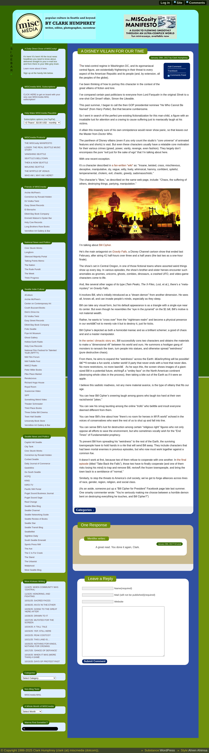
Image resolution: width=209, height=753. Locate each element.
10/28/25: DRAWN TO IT (36, 616)
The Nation (29, 265)
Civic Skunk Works (33, 248)
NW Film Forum (31, 357)
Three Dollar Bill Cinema (36, 412)
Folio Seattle (30, 329)
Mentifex (92, 538)
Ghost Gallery (30, 337)
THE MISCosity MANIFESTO (38, 143)
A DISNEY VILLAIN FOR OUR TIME (112, 51)
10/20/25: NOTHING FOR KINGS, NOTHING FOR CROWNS (40, 645)
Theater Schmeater (33, 404)
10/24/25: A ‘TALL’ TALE (35, 627)
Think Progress (31, 278)
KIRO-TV (28, 485)
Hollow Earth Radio (33, 342)
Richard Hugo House (34, 382)
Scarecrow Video (32, 391)
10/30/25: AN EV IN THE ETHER (40, 605)
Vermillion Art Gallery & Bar (37, 231)
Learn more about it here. (35, 68)
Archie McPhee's (32, 192)
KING (27, 480)
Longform (28, 252)
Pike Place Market (33, 374)
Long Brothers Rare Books (36, 226)
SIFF (26, 395)
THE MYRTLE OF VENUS (36, 171)
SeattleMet (29, 531)
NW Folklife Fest (32, 361)
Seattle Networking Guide (36, 514)
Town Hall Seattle (32, 416)
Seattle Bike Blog (32, 506)
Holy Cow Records (33, 222)
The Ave (28, 548)
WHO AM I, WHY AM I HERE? (38, 175)
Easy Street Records (34, 205)
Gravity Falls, (120, 251)
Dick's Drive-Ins (31, 312)
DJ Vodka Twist (31, 201)
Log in (165, 2)
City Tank (28, 446)
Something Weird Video (35, 399)
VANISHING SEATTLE (35, 154)
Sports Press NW (32, 544)
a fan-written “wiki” (122, 165)
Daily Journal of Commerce (37, 463)
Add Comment (174, 66)
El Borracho (30, 209)
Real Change (30, 502)
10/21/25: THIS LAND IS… (37, 639)
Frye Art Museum (32, 333)
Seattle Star (30, 523)
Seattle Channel (32, 510)
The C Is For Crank (33, 553)
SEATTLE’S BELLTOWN (36, 158)
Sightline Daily (31, 536)
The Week (29, 273)
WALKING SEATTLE (34, 167)
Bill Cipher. (105, 245)
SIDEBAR (11, 59)
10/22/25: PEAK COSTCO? (37, 635)
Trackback (172, 71)
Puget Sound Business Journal (39, 493)
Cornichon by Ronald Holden (38, 197)
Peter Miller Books (33, 370)
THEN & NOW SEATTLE (36, 162)
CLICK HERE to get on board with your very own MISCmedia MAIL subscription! (41, 97)
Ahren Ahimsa (197, 750)
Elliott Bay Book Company (36, 214)
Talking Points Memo (34, 261)
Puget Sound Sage (33, 497)
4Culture (28, 295)
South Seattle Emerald (35, 540)
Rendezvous (30, 378)
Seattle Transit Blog (33, 527)
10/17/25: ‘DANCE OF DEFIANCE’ (40, 650)
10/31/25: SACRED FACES (37, 600)
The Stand (29, 557)
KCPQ (27, 476)
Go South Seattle (32, 472)
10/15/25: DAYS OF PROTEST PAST (42, 661)
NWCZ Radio (30, 365)
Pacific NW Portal (32, 489)
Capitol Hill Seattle (33, 442)
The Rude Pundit (32, 269)
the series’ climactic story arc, (99, 340)
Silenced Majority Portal (35, 256)
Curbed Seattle (31, 459)
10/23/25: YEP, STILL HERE (37, 631)
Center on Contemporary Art (37, 303)
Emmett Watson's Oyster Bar (38, 218)
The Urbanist (30, 561)
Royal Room (30, 387)
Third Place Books (33, 408)
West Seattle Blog (32, 570)
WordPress (167, 750)
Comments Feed (178, 75)
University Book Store (34, 421)
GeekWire (29, 468)
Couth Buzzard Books (34, 308)
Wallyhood (29, 565)
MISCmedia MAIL (32, 695)
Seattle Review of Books (36, 519)
